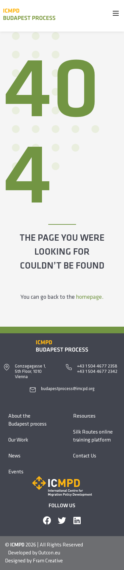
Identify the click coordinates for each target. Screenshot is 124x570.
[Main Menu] (116, 14)
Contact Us (84, 456)
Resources (84, 416)
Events (15, 472)
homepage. (89, 297)
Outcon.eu (49, 553)
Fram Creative (48, 561)
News (14, 456)
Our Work (18, 440)
